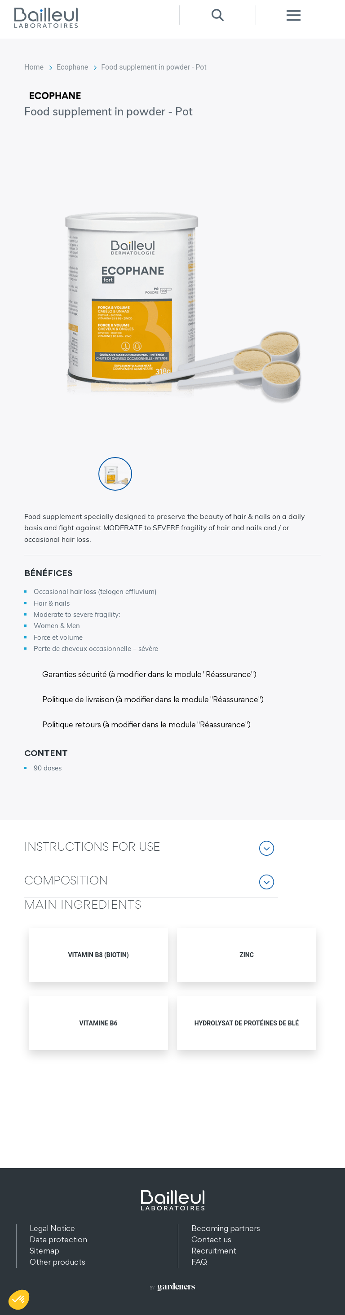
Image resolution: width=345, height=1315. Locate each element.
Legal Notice (52, 1228)
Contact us (211, 1239)
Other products (57, 1262)
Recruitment (213, 1250)
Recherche (217, 15)
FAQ (199, 1262)
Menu (294, 15)
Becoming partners (225, 1228)
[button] (151, 853)
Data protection (58, 1239)
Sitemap (44, 1250)
